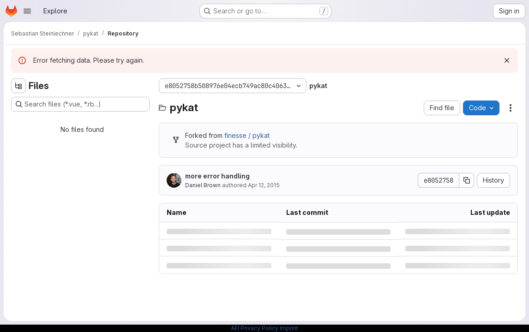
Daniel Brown (203, 185)
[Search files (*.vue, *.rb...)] (80, 104)
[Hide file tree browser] (18, 85)
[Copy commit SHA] (466, 180)
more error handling (217, 176)
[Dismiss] (506, 60)
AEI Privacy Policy (254, 328)
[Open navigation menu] (27, 11)
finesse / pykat (247, 135)
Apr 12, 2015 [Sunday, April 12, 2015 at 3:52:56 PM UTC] (264, 185)
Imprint (289, 328)
